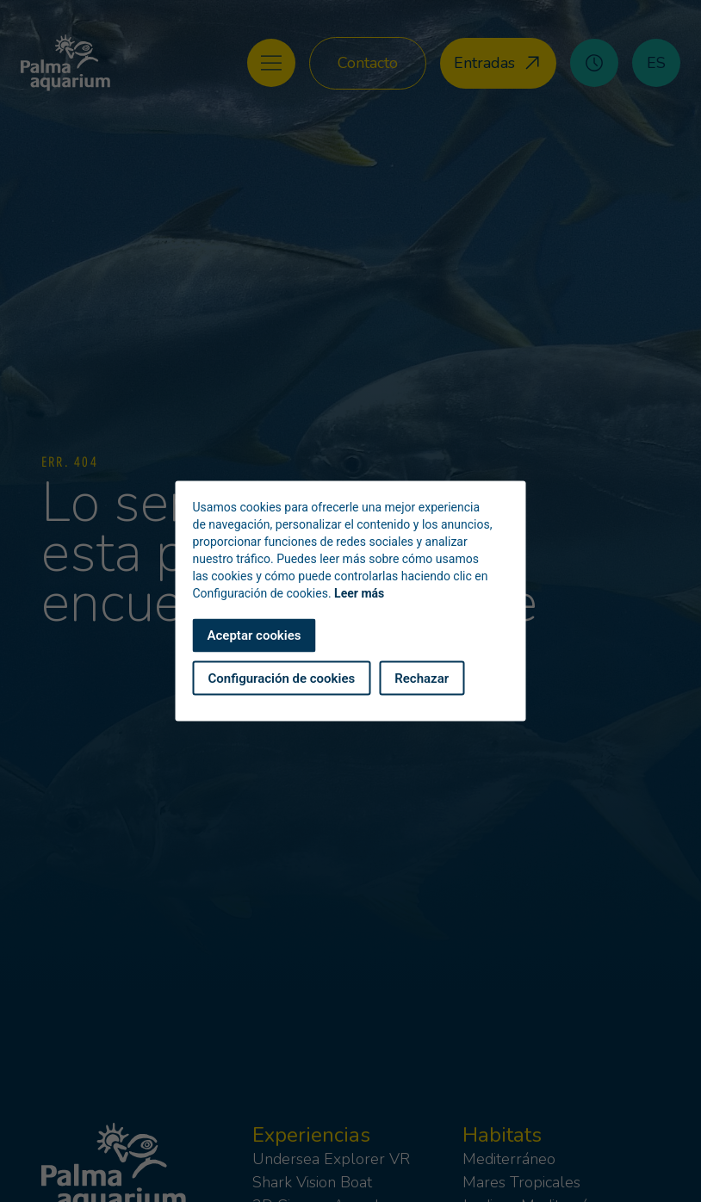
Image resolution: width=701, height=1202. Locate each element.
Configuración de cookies (282, 677)
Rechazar (421, 677)
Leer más (359, 593)
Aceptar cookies (254, 635)
